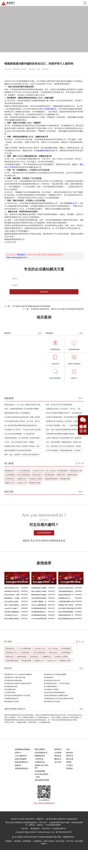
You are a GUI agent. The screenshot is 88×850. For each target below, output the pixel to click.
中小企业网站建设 (23, 471)
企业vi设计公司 (38, 471)
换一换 (81, 463)
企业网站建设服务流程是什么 (39, 608)
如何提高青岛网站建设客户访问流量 (17, 695)
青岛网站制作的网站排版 (13, 680)
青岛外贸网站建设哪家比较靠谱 (66, 612)
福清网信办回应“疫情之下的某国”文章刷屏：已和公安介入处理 (23, 446)
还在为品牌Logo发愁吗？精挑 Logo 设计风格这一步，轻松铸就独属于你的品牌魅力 (12, 601)
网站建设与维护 (35, 483)
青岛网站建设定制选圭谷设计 (39, 615)
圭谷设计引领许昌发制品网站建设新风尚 (66, 588)
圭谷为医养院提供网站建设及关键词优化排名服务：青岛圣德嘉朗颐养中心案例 (39, 598)
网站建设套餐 (65, 479)
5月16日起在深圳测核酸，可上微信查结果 (19, 434)
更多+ (40, 333)
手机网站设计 (10, 479)
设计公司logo (50, 471)
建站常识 (57, 759)
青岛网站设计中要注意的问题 (14, 677)
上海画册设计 (38, 841)
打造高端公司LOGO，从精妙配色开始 (12, 615)
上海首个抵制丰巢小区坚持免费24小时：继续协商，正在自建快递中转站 (65, 438)
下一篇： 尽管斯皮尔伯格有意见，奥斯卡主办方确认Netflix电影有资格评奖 (53, 309)
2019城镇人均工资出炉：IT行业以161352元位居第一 (23, 429)
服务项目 (69, 753)
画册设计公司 (10, 483)
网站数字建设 (22, 722)
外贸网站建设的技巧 (11, 698)
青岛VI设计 (46, 828)
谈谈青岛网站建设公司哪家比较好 (56, 695)
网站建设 (21, 255)
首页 (68, 749)
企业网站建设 (10, 475)
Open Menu (85, 3)
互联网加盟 (27, 841)
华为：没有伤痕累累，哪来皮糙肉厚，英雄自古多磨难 (65, 442)
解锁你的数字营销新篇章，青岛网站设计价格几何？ (39, 595)
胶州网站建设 (49, 475)
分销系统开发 (40, 762)
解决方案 (69, 759)
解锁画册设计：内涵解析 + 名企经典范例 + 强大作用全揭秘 (12, 598)
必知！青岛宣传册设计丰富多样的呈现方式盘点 (12, 605)
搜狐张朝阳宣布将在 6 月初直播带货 (17, 413)
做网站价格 (43, 151)
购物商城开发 (40, 756)
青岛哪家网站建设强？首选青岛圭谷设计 (39, 612)
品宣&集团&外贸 (41, 753)
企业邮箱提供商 (44, 722)
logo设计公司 (22, 483)
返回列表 (45, 69)
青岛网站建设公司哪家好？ (39, 588)
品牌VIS (18, 753)
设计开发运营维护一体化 (41, 775)
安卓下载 (70, 841)
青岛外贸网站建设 (23, 475)
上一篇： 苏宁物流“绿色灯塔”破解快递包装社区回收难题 (27, 306)
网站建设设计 (10, 471)
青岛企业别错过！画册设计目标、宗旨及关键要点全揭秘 (12, 595)
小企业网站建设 (48, 109)
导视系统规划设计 (22, 768)
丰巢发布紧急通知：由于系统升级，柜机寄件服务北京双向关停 (23, 438)
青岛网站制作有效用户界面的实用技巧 (18, 683)
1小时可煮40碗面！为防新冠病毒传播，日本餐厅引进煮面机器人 (65, 450)
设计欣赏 (57, 762)
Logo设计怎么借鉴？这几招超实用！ (12, 608)
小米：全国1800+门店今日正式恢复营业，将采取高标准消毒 (65, 446)
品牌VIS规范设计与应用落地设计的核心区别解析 (12, 588)
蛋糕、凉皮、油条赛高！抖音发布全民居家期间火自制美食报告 (23, 454)
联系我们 (69, 768)
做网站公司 (72, 203)
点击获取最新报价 (44, 533)
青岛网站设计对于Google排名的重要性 (18, 674)
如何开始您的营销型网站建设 (54, 692)
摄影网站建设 (72, 475)
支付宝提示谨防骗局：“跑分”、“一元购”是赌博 (62, 425)
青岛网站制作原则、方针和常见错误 (57, 683)
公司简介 (69, 765)
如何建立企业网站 (35, 479)
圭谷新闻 (57, 753)
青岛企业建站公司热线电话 (39, 591)
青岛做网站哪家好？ (51, 686)
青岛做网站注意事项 (51, 689)
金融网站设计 (22, 479)
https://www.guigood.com (16, 257)
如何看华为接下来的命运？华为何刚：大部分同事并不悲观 (65, 421)
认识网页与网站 (10, 692)
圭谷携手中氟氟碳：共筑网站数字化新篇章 (39, 601)
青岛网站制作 (49, 677)
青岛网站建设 (63, 471)
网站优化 (57, 756)
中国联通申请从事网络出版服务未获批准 (60, 434)
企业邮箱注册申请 (58, 828)
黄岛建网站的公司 (64, 598)
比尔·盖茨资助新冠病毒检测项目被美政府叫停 (20, 425)
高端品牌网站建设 (51, 479)
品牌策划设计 (33, 722)
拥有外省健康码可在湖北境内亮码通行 (18, 450)
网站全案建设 (40, 749)
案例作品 (69, 756)
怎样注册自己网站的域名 (66, 608)
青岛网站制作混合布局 (52, 680)
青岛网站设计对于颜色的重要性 (55, 674)
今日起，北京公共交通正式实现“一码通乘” (19, 442)
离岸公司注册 (49, 841)
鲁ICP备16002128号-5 (64, 832)
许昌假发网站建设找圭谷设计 (66, 591)
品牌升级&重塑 (20, 759)
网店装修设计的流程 (11, 701)
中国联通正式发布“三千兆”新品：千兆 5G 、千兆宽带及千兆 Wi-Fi (65, 409)
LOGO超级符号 (21, 756)
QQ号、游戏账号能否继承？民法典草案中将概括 (21, 409)
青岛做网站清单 (10, 689)
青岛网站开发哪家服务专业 (12, 612)
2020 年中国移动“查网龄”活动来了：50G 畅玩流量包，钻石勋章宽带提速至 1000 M (65, 413)
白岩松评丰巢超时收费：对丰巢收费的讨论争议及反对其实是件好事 (65, 417)
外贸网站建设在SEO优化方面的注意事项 (58, 698)
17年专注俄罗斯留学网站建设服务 (39, 618)
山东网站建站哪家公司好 (66, 601)
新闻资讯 (57, 749)
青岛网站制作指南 (10, 686)
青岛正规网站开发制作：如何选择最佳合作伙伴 (12, 618)
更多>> (81, 398)
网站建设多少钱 (75, 471)
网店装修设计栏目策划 (52, 701)
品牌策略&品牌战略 (22, 749)
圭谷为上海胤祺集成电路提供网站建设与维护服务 (39, 605)
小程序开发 (39, 759)
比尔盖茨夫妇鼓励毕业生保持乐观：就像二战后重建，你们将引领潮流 (23, 417)
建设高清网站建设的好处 (66, 618)
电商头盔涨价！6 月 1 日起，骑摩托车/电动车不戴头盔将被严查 (23, 405)
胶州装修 (17, 841)
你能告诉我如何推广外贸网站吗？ (66, 595)
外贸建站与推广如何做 (65, 605)
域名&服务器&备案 (42, 780)
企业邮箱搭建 (40, 771)
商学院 (68, 762)
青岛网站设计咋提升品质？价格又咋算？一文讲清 (12, 591)
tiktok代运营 (60, 841)
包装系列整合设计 (22, 762)
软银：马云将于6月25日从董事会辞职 (59, 405)
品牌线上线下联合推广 (41, 766)
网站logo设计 (37, 475)
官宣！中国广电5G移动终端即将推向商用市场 (62, 429)
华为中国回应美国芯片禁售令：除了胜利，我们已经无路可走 (23, 421)
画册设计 (18, 765)
